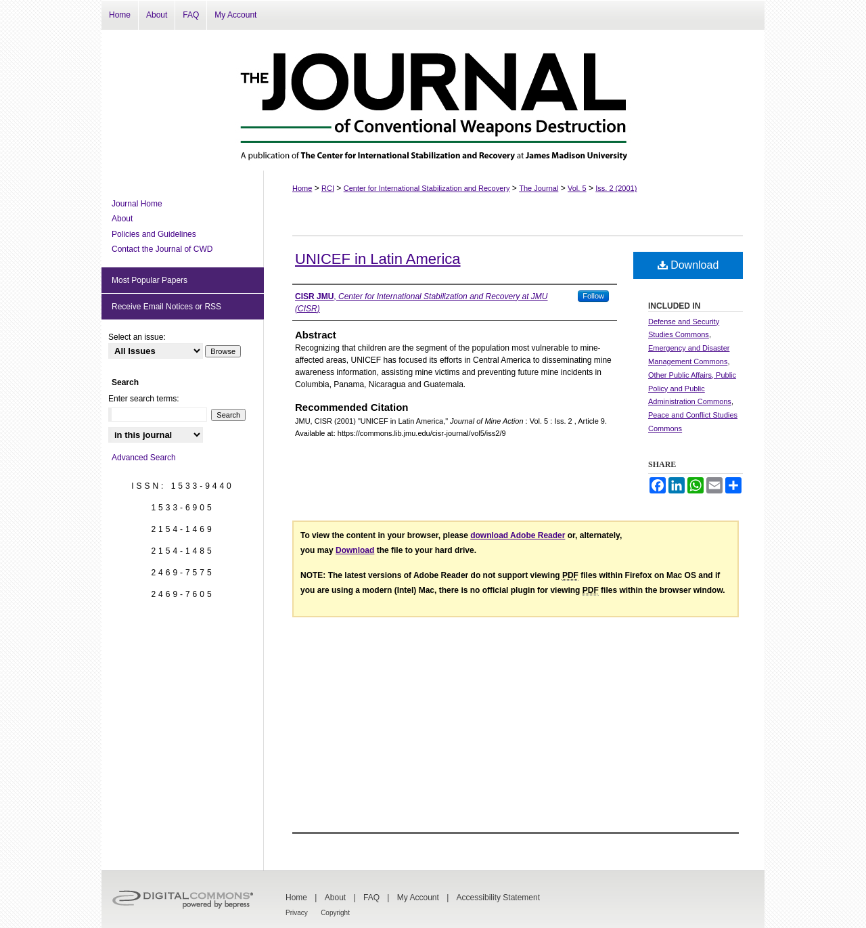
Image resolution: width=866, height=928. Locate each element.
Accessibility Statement (498, 897)
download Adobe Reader (517, 535)
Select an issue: (137, 337)
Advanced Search (144, 457)
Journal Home (137, 203)
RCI (327, 188)
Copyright (335, 912)
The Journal (538, 188)
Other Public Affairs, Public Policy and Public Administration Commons (692, 388)
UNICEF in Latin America (378, 258)
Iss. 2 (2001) (616, 188)
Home (302, 188)
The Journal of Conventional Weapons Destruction (433, 100)
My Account (418, 897)
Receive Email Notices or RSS (166, 306)
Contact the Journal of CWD (162, 249)
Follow (593, 296)
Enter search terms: (143, 398)
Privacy (297, 912)
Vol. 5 (577, 188)
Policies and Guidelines (154, 234)
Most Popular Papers (149, 280)
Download (688, 265)
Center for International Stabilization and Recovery (427, 188)
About (122, 218)
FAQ (371, 897)
